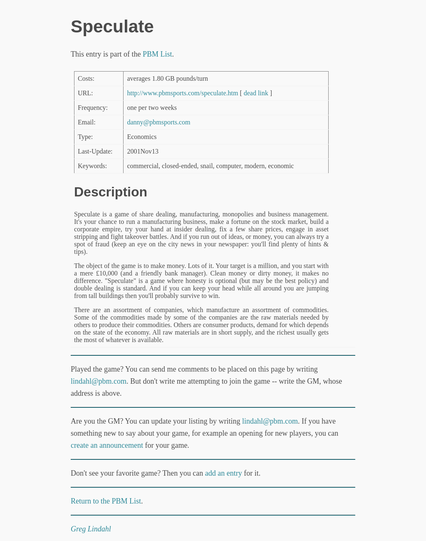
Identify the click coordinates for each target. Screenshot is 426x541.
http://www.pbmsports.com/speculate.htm (182, 93)
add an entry (223, 473)
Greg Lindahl (91, 529)
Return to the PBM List (106, 501)
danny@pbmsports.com (158, 122)
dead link (256, 93)
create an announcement (107, 445)
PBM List (157, 54)
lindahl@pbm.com (98, 381)
